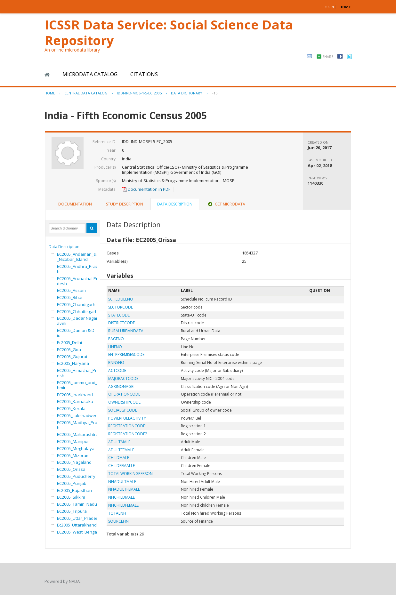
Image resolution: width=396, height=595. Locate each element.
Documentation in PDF (146, 189)
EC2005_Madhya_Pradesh (81, 425)
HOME (345, 6)
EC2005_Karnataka (75, 401)
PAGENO (116, 339)
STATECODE (119, 315)
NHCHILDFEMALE (123, 505)
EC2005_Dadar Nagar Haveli (79, 321)
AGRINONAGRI (121, 386)
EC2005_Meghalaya (75, 448)
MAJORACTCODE (123, 378)
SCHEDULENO (120, 299)
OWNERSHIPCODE (124, 402)
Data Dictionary (186, 93)
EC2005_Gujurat (72, 356)
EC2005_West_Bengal (77, 532)
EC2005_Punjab (71, 483)
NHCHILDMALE (121, 497)
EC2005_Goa (69, 349)
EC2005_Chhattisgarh (77, 311)
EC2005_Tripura (72, 511)
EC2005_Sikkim (71, 497)
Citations (144, 74)
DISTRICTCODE (121, 323)
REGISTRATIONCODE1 (127, 426)
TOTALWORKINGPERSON (130, 473)
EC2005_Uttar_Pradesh (79, 518)
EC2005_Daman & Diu (75, 333)
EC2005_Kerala (71, 408)
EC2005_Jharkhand (75, 394)
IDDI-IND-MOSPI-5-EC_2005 (139, 93)
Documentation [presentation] (75, 204)
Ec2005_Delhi (69, 342)
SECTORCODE (120, 307)
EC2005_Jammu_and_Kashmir (81, 385)
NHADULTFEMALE (124, 489)
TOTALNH (117, 513)
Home (47, 74)
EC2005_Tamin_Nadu (77, 504)
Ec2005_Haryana (73, 363)
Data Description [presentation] (174, 204)
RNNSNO (116, 362)
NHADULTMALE (122, 481)
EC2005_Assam (71, 290)
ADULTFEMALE (121, 450)
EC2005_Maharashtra (77, 434)
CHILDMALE (118, 457)
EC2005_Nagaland (74, 462)
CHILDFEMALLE (121, 465)
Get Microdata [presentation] (226, 204)
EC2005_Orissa (71, 469)
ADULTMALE (119, 442)
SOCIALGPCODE (122, 410)
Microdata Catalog (89, 74)
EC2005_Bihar (70, 297)
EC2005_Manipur (73, 441)
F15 (214, 93)
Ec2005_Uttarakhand (77, 524)
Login (328, 6)
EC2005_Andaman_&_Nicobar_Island (76, 257)
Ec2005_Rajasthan (74, 490)
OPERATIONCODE (124, 394)
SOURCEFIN (118, 521)
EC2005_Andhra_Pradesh (80, 269)
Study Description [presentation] (124, 204)
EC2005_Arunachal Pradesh (78, 281)
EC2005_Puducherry (76, 476)
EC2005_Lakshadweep (78, 415)
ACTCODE (117, 370)
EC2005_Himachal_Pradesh (79, 373)
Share (327, 56)
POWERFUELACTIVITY (127, 418)
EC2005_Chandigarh (76, 304)
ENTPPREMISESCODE (126, 354)
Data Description (64, 246)
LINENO (115, 347)
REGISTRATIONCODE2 (127, 434)
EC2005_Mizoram (73, 455)
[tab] (75, 204)
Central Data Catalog (86, 93)
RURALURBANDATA (125, 331)
